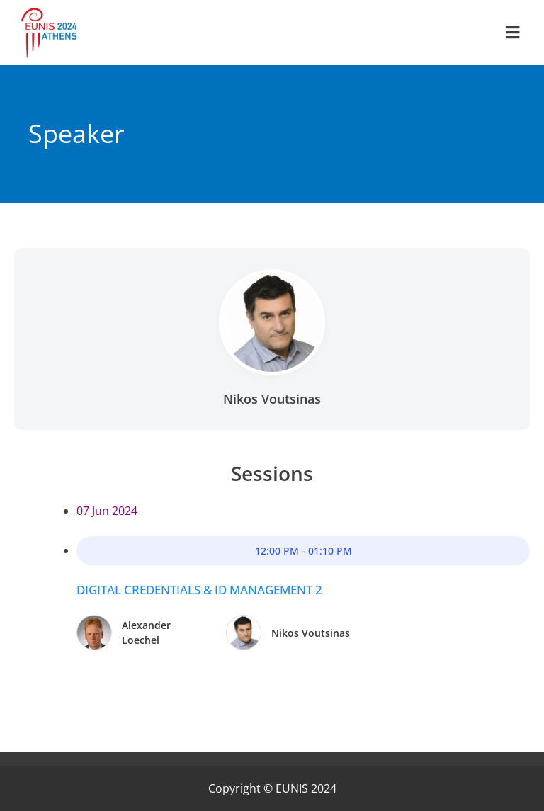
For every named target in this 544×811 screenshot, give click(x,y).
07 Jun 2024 (106, 510)
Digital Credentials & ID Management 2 (199, 590)
